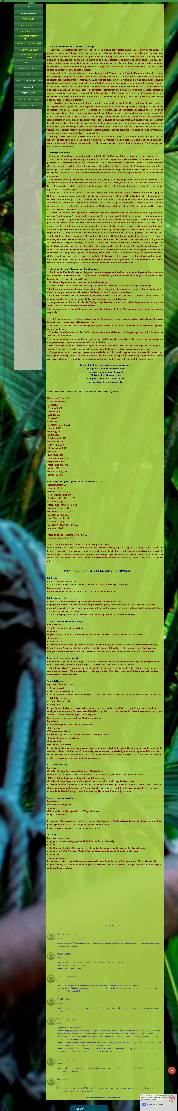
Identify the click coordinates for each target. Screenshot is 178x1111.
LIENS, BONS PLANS (28, 99)
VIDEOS (28, 62)
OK (144, 1104)
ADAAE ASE (28, 19)
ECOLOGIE (28, 87)
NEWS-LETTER (28, 31)
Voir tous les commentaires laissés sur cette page (105, 1097)
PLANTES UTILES (28, 75)
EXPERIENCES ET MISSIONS (28, 44)
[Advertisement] (28, 159)
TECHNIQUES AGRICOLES (28, 68)
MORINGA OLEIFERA (28, 50)
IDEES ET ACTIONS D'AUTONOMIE (28, 56)
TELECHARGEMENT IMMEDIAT (28, 37)
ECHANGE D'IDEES (28, 105)
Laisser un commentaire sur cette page (105, 925)
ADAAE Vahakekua (28, 25)
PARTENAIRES (28, 93)
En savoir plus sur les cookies (155, 1104)
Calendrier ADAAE (28, 13)
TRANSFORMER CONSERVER (28, 81)
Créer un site (96, 1108)
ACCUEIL (28, 7)
